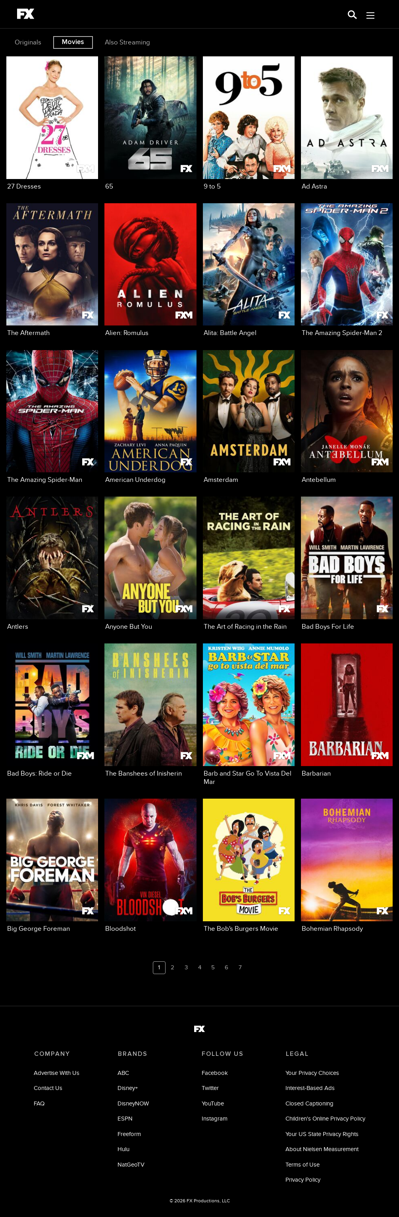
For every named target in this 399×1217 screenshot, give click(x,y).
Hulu (124, 1149)
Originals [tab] (28, 42)
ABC (123, 1073)
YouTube (213, 1103)
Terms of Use (302, 1164)
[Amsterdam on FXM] (249, 417)
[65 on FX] (150, 123)
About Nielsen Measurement (322, 1149)
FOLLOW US (223, 1054)
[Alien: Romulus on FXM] (150, 270)
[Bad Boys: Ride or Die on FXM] (52, 710)
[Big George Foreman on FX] (52, 866)
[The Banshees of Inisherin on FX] (150, 710)
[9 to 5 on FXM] (249, 123)
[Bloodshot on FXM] (150, 866)
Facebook (215, 1073)
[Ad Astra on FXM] (347, 123)
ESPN (125, 1119)
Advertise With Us (57, 1073)
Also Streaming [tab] (127, 42)
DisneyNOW (133, 1103)
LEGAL (296, 1054)
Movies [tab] (73, 42)
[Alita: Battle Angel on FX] (249, 270)
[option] (28, 42)
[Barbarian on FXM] (347, 710)
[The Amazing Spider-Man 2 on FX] (347, 270)
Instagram (214, 1119)
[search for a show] (352, 14)
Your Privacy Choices (312, 1073)
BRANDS (133, 1054)
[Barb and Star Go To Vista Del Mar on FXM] (249, 714)
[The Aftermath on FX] (52, 270)
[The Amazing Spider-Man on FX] (52, 417)
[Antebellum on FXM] (347, 417)
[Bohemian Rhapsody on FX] (347, 866)
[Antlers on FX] (52, 564)
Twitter (210, 1088)
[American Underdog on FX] (150, 417)
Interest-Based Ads (310, 1088)
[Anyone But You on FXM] (150, 564)
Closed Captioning (309, 1103)
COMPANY (52, 1054)
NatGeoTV (131, 1164)
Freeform (129, 1134)
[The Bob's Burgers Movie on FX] (249, 866)
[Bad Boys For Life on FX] (347, 564)
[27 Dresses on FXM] (52, 123)
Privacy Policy (302, 1180)
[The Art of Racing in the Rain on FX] (249, 564)
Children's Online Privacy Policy (325, 1119)
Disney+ (128, 1088)
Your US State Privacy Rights (322, 1134)
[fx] (25, 15)
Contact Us (48, 1088)
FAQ (39, 1103)
